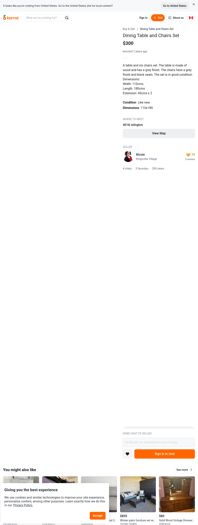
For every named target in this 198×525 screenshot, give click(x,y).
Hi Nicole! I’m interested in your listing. (159, 442)
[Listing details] (159, 227)
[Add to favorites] (127, 454)
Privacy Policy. (52, 495)
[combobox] (44, 17)
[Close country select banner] (193, 4)
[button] (184, 469)
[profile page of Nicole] (128, 156)
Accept (100, 505)
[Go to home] (11, 18)
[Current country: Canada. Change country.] (191, 18)
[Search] (66, 17)
